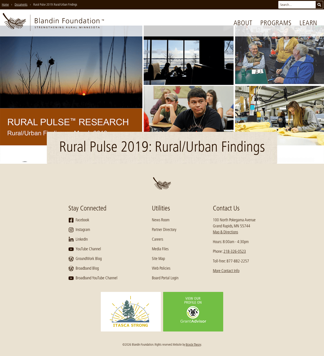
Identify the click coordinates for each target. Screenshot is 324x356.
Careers (157, 239)
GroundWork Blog (85, 259)
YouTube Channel (84, 249)
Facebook (78, 220)
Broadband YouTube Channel (92, 278)
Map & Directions (225, 232)
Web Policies (161, 268)
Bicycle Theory (193, 345)
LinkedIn (78, 239)
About (243, 23)
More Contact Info (226, 270)
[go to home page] (53, 23)
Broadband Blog (83, 268)
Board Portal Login (165, 277)
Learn (308, 23)
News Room (160, 219)
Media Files (160, 248)
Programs (275, 23)
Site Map (158, 258)
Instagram (79, 230)
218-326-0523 (234, 251)
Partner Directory (164, 229)
